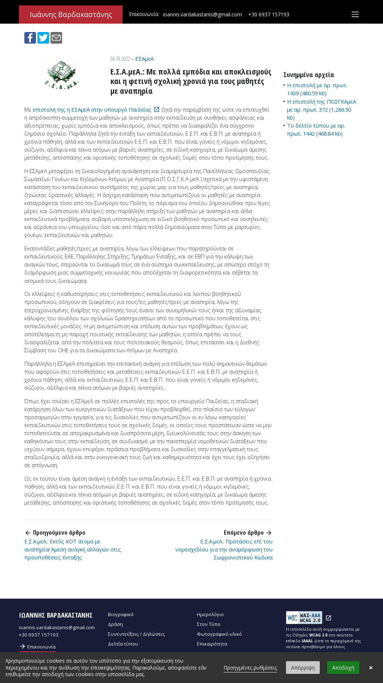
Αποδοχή (343, 667)
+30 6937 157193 (268, 14)
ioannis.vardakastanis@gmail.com (202, 14)
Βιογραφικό (121, 614)
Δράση (115, 624)
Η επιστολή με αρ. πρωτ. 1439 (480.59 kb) (317, 89)
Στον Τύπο (209, 624)
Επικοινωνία (37, 646)
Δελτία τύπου (123, 643)
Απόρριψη (303, 667)
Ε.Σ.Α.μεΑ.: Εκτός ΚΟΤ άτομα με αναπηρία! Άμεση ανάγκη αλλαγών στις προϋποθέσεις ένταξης (72, 549)
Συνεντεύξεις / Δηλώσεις (136, 634)
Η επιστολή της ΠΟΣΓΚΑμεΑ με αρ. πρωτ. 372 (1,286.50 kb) (321, 109)
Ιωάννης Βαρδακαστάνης (71, 14)
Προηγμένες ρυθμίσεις (250, 667)
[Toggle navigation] (355, 14)
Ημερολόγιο (210, 614)
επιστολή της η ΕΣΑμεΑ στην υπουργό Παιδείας (92, 109)
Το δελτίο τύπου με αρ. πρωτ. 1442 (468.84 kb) (316, 129)
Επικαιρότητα (212, 643)
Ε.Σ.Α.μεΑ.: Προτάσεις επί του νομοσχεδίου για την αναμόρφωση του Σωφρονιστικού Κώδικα (224, 549)
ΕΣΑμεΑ (144, 58)
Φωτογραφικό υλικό (219, 634)
